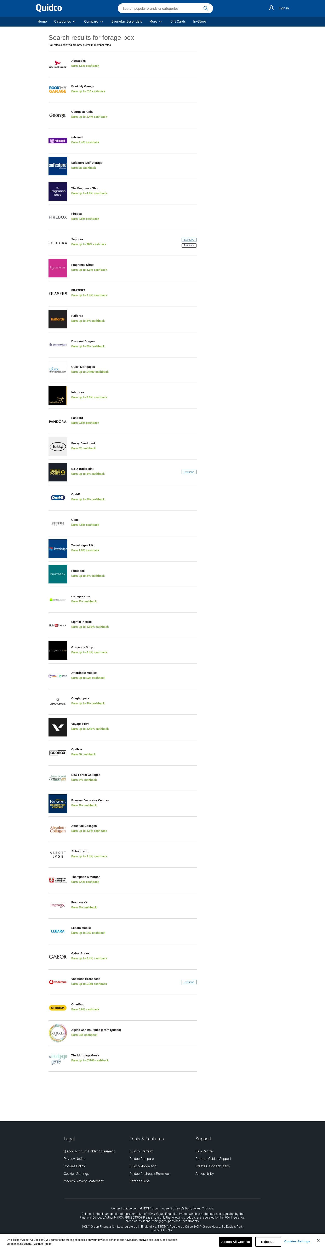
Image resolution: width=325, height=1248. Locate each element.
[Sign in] (271, 8)
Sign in (283, 8)
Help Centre (204, 1151)
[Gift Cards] (178, 22)
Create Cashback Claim (212, 1166)
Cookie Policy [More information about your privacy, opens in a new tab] (42, 1243)
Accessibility (204, 1174)
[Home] (42, 22)
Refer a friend (140, 1181)
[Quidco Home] (49, 11)
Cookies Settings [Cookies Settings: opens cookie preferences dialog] (76, 1174)
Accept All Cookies (235, 1241)
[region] (162, 1241)
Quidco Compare (142, 1159)
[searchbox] (165, 8)
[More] (156, 22)
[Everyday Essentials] (127, 22)
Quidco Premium (141, 1151)
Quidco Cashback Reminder (150, 1174)
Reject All (268, 1241)
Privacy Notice (74, 1159)
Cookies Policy (74, 1166)
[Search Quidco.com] (163, 8)
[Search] (206, 8)
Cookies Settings (297, 1241)
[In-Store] (199, 22)
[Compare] (94, 22)
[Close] (318, 1240)
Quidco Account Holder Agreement (89, 1151)
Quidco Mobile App (143, 1166)
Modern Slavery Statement (84, 1181)
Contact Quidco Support (213, 1159)
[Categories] (65, 22)
